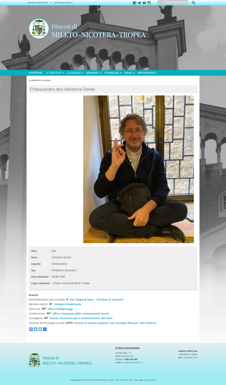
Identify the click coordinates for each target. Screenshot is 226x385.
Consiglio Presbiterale (67, 304)
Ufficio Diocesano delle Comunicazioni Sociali (80, 313)
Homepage (35, 72)
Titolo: (34, 250)
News (128, 72)
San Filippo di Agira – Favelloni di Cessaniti (96, 299)
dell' (44, 308)
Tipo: (33, 270)
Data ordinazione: (40, 276)
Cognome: (36, 263)
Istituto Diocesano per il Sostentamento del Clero (81, 318)
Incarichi (33, 295)
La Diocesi (73, 72)
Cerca (193, 2)
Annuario (92, 72)
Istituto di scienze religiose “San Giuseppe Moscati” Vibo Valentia (115, 323)
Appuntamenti (147, 72)
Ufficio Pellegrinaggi (60, 309)
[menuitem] (36, 73)
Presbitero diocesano (41, 80)
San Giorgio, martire (63, 2)
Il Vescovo (54, 72)
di (67, 299)
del (50, 303)
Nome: (34, 257)
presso (69, 322)
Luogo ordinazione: (40, 283)
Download (111, 72)
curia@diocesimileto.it (132, 362)
